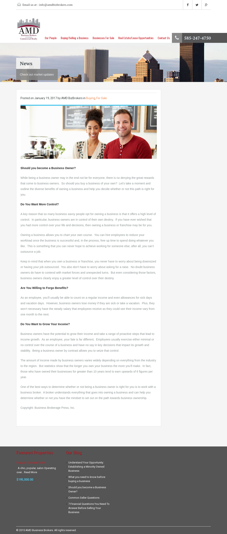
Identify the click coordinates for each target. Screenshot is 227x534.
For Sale (101, 98)
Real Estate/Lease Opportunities (135, 38)
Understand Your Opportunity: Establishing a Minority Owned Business (86, 466)
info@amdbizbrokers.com (56, 5)
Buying (90, 98)
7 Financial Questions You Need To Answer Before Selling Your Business (89, 508)
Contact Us (164, 38)
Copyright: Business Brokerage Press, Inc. (48, 407)
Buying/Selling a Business (74, 38)
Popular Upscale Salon (31, 462)
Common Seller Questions (83, 497)
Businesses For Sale (103, 38)
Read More (30, 472)
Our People (51, 38)
